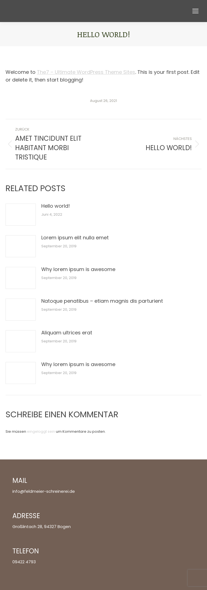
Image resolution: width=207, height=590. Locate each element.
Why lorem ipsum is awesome (78, 269)
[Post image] (21, 215)
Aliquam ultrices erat (66, 332)
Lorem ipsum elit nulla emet (75, 237)
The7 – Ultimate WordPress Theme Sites (86, 72)
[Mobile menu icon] (195, 11)
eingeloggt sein (41, 431)
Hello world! (55, 205)
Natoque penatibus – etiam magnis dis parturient (102, 300)
